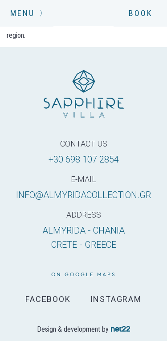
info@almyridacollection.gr (83, 195)
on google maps (83, 274)
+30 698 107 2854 (84, 159)
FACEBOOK (47, 299)
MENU (27, 13)
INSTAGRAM (116, 299)
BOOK (140, 13)
